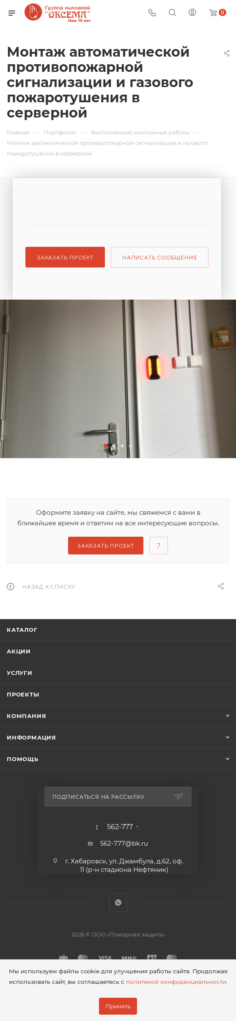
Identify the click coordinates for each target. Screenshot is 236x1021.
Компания (26, 716)
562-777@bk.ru (124, 843)
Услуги (20, 672)
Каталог (22, 629)
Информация (31, 737)
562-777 (120, 827)
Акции (19, 651)
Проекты (23, 694)
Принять (118, 1006)
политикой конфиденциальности (176, 981)
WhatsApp (118, 902)
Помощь (22, 759)
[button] (105, 446)
